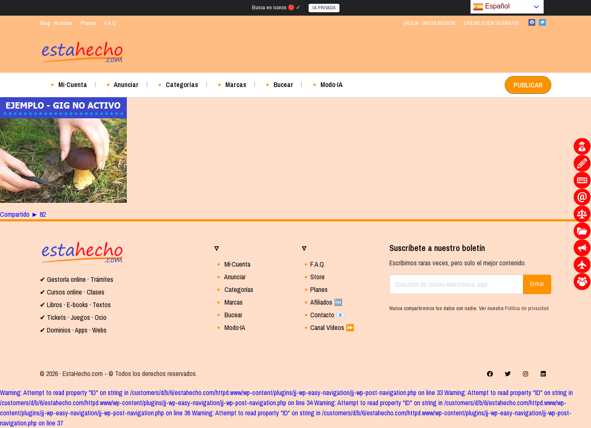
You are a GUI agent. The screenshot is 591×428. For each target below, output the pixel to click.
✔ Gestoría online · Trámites (76, 279)
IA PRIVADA (324, 8)
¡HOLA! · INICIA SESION (429, 23)
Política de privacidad (527, 308)
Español (491, 7)
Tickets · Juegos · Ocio (76, 317)
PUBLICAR (528, 85)
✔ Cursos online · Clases (72, 292)
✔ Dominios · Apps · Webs (73, 330)
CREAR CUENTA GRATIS (491, 23)
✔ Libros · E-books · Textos (75, 304)
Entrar (537, 284)
